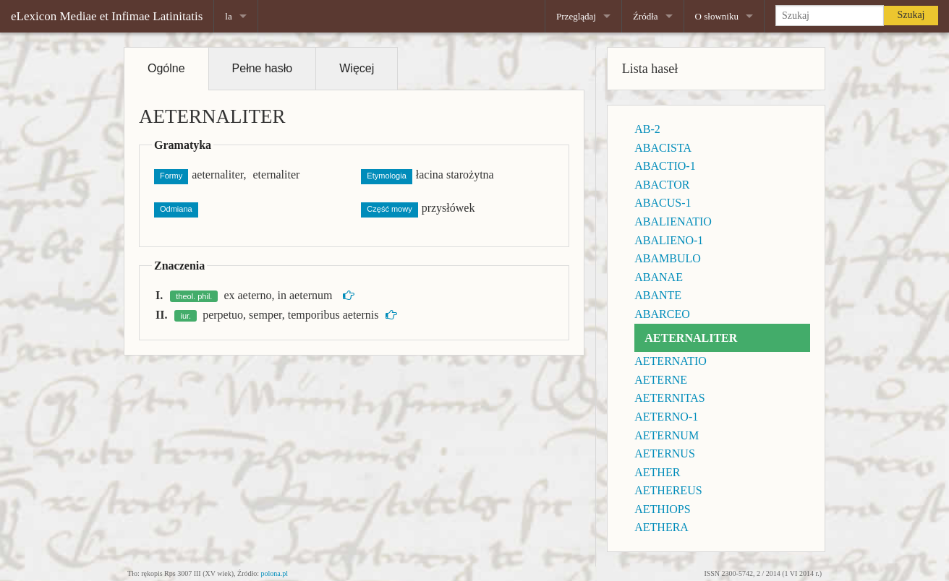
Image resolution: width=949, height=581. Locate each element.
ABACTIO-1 (664, 166)
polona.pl (275, 573)
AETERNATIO (670, 361)
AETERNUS (664, 453)
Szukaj (910, 14)
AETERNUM (666, 435)
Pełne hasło (262, 68)
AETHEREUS (668, 490)
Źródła (645, 16)
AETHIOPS (662, 509)
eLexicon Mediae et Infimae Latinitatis (107, 16)
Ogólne (166, 68)
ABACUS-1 (662, 203)
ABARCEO (661, 314)
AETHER (657, 472)
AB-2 (647, 129)
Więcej (356, 68)
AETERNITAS (669, 398)
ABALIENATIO (673, 221)
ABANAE (658, 277)
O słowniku (717, 16)
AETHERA (661, 527)
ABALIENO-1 (668, 240)
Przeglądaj (576, 16)
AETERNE (660, 380)
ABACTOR (661, 184)
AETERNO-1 (666, 416)
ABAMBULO (667, 258)
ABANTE (657, 295)
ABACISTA (662, 148)
